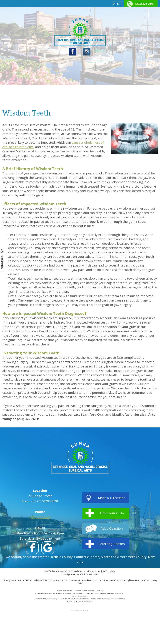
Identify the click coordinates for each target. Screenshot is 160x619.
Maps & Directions (111, 498)
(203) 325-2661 (144, 3)
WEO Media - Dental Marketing (79, 580)
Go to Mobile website (80, 610)
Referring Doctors (111, 544)
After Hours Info (111, 513)
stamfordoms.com (92, 571)
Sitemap (145, 580)
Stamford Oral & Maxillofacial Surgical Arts (42, 580)
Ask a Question (112, 528)
